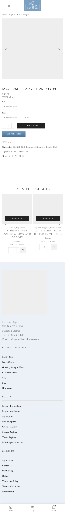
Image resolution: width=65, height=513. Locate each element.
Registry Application (11, 411)
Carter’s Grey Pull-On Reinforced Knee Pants (48, 232)
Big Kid (12, 14)
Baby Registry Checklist (12, 442)
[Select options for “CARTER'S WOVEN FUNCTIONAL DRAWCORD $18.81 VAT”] (23, 250)
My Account (7, 460)
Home (4, 14)
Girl (18, 14)
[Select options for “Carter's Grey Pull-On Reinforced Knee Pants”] (54, 247)
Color (4, 101)
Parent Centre (8, 362)
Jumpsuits (30, 146)
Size (4, 112)
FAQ (4, 377)
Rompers (26, 14)
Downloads (7, 387)
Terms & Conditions (11, 486)
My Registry (7, 416)
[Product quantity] (8, 125)
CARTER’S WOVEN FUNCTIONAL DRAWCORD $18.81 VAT (17, 233)
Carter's (17, 241)
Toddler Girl (51, 146)
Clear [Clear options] (27, 117)
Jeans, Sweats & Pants (53, 227)
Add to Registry (14, 134)
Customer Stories (9, 372)
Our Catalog (7, 470)
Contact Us (7, 465)
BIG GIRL (12, 151)
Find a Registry (9, 421)
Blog (4, 382)
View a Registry (9, 437)
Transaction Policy (10, 481)
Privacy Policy (8, 491)
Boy (17, 227)
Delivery (6, 475)
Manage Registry (9, 431)
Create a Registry (9, 426)
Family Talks (7, 356)
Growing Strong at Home (13, 367)
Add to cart (32, 126)
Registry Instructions (11, 405)
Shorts (22, 227)
